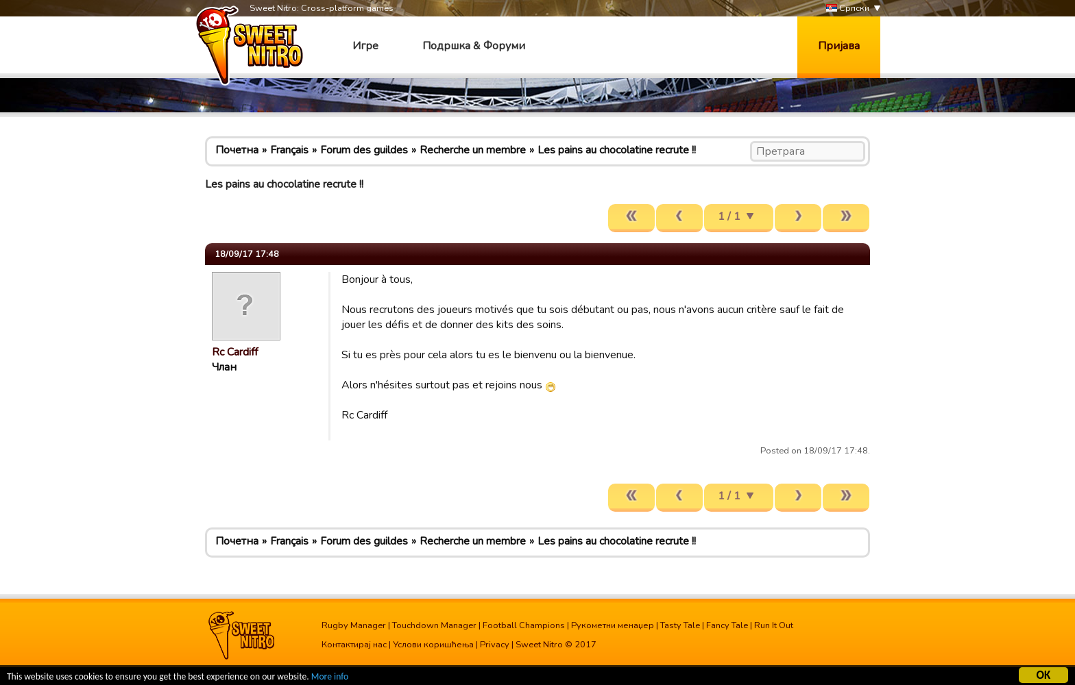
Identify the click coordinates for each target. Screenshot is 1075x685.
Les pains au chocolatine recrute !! (617, 150)
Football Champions (524, 625)
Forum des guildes (364, 150)
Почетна (236, 150)
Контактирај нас (354, 644)
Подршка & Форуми (473, 45)
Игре (365, 45)
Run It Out (773, 625)
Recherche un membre (473, 150)
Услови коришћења (433, 644)
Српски (847, 8)
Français (289, 150)
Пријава (839, 45)
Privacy (494, 644)
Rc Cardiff (235, 352)
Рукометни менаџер (612, 625)
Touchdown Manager (434, 625)
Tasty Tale (680, 625)
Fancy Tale (727, 625)
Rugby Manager (354, 625)
